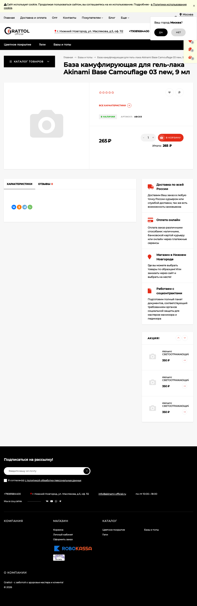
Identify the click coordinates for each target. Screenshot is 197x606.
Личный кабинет (63, 534)
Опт (54, 17)
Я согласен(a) (42, 480)
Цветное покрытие (113, 529)
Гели (105, 534)
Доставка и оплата (33, 17)
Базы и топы (85, 57)
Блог (112, 17)
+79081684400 (139, 31)
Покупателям (91, 17)
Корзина (58, 529)
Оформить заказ (63, 539)
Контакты (69, 17)
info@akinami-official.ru (112, 493)
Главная (9, 17)
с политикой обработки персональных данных (53, 480)
